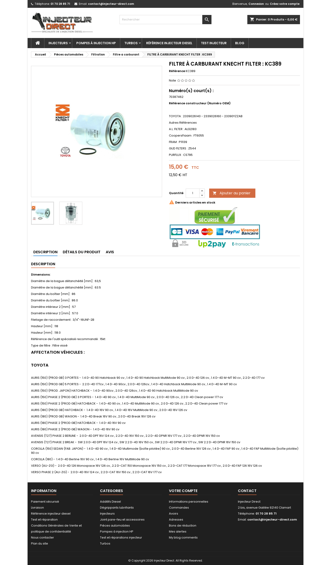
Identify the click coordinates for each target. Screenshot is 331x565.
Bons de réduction (182, 525)
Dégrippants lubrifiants (117, 507)
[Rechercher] (165, 19)
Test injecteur (214, 43)
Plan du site (39, 543)
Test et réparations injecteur (121, 537)
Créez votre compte (285, 4)
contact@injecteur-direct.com (111, 4)
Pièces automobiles (115, 525)
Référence (177, 71)
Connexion (256, 4)
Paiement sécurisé (45, 501)
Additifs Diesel (110, 501)
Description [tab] (45, 252)
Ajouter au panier (232, 193)
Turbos (131, 43)
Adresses (176, 519)
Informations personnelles (188, 501)
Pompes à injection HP (96, 43)
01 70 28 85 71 (60, 4)
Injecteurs (58, 43)
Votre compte (183, 490)
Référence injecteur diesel (169, 43)
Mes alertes (177, 531)
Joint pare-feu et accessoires (122, 519)
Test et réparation (44, 519)
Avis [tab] (110, 252)
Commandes (179, 507)
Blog (239, 43)
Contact (247, 490)
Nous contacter (42, 537)
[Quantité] (193, 193)
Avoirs (173, 513)
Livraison (37, 507)
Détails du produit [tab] (81, 252)
